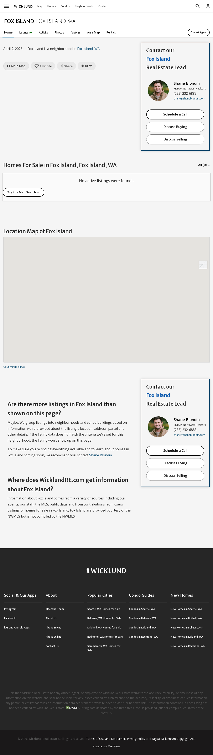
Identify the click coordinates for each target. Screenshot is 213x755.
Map (39, 6)
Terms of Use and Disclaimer (105, 739)
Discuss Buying (175, 126)
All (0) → (204, 165)
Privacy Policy (136, 739)
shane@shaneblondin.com (189, 98)
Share (66, 66)
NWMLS (74, 708)
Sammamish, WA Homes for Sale (103, 648)
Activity (43, 32)
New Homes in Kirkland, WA (187, 636)
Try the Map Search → (23, 192)
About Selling (54, 636)
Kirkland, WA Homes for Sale (104, 627)
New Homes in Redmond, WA (188, 646)
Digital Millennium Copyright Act (173, 739)
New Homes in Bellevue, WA (187, 627)
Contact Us (52, 646)
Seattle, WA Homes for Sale (103, 609)
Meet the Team (55, 609)
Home (8, 32)
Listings (25, 32)
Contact (103, 6)
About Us (51, 618)
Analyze (76, 32)
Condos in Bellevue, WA (142, 618)
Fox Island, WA (88, 48)
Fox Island (19, 21)
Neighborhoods (84, 6)
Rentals (111, 32)
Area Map (93, 32)
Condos (65, 6)
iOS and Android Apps (17, 627)
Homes (51, 6)
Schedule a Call (175, 114)
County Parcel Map (14, 367)
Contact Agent (199, 32)
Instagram (10, 609)
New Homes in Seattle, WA (186, 609)
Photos (59, 32)
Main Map (16, 66)
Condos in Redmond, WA (143, 636)
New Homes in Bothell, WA (186, 618)
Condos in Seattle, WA (142, 609)
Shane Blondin (187, 83)
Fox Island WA (56, 21)
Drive (86, 66)
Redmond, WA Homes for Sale (105, 636)
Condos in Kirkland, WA (142, 627)
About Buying (54, 627)
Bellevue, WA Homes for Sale (104, 618)
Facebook (10, 618)
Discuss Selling (175, 139)
